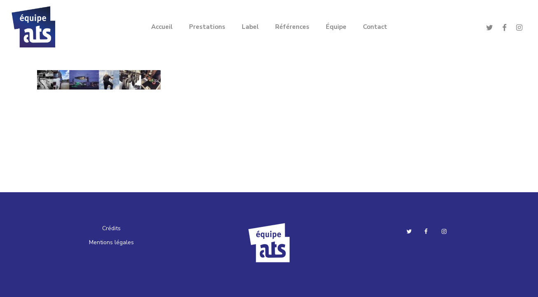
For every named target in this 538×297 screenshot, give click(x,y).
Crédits (111, 228)
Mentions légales (111, 242)
